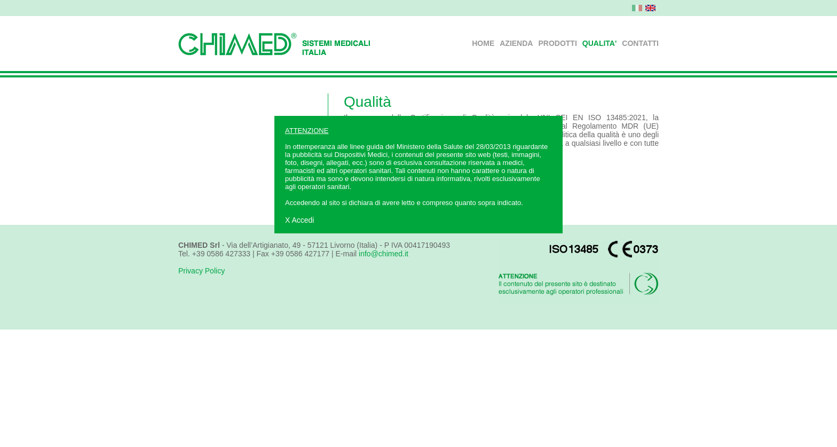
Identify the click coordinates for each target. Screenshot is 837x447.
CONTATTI (640, 43)
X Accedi (299, 220)
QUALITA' (599, 43)
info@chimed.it (383, 253)
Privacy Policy (201, 270)
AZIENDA (516, 43)
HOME (483, 43)
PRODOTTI (557, 43)
